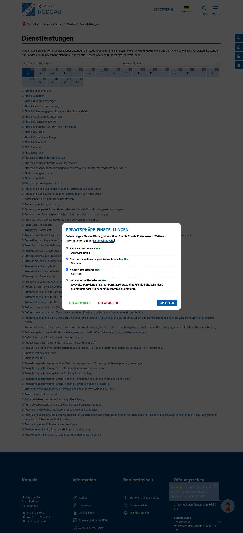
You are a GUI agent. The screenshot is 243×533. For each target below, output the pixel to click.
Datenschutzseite (103, 240)
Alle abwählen (108, 303)
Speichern (167, 303)
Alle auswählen (79, 303)
